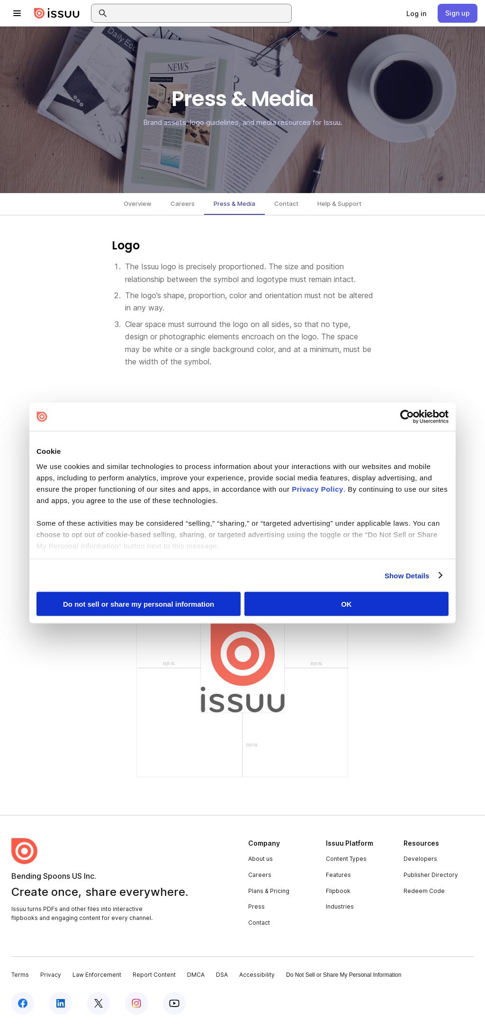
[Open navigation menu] (17, 13)
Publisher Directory (431, 874)
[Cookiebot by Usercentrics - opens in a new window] (407, 417)
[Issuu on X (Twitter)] (98, 1003)
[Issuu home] (56, 13)
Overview (138, 203)
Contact (286, 203)
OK (346, 604)
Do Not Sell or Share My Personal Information (343, 975)
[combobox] (199, 13)
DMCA (196, 974)
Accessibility (257, 974)
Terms (20, 974)
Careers (183, 203)
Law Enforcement (96, 974)
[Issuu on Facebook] (22, 1003)
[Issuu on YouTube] (174, 1003)
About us (260, 858)
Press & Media (234, 203)
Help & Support (339, 203)
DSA (222, 974)
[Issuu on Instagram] (136, 1003)
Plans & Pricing (268, 890)
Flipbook (338, 890)
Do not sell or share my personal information (138, 604)
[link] (416, 13)
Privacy (50, 974)
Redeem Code (424, 890)
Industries (340, 906)
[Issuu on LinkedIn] (60, 1003)
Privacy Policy (317, 489)
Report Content (154, 974)
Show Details (407, 575)
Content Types (346, 858)
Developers (420, 858)
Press (256, 906)
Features (338, 874)
